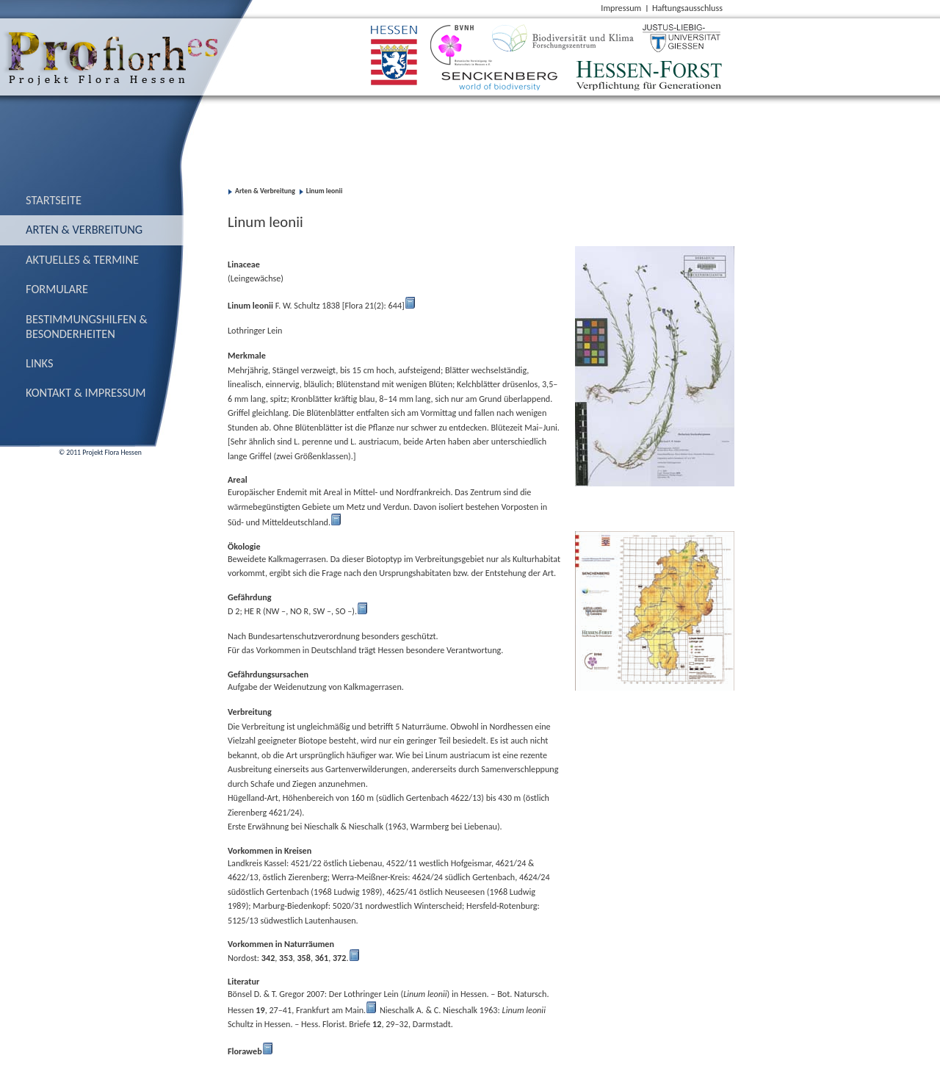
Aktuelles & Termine (82, 259)
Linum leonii (324, 191)
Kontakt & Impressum (86, 392)
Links (40, 363)
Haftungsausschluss (687, 7)
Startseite (54, 199)
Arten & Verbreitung (84, 229)
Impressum (621, 7)
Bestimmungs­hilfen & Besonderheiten (87, 326)
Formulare (57, 288)
